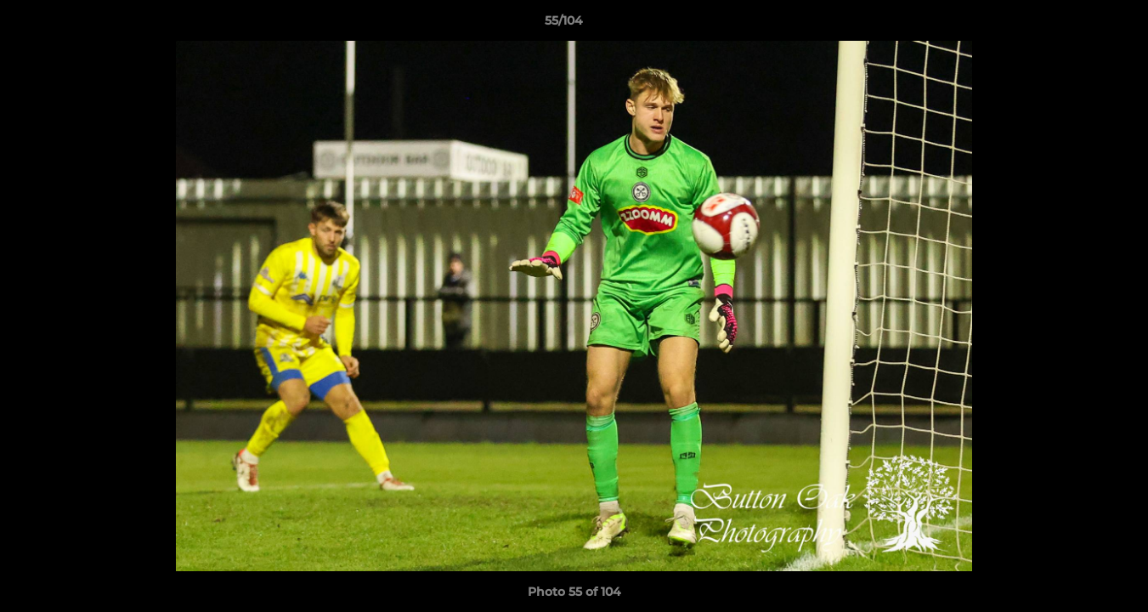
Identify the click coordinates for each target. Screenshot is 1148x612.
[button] (1076, 24)
